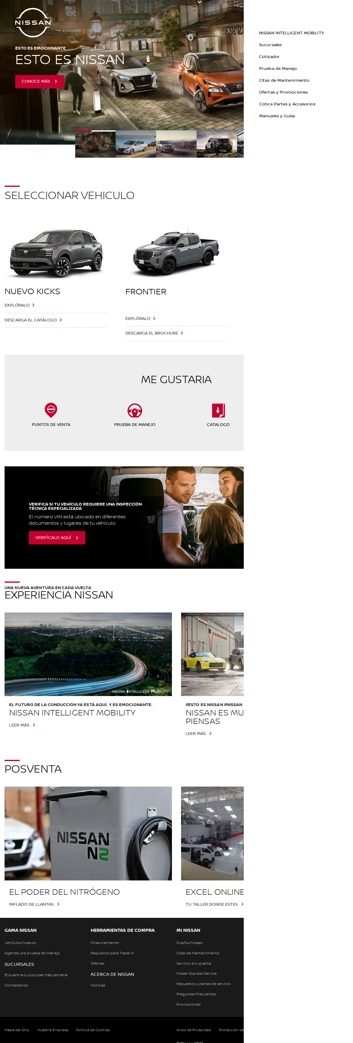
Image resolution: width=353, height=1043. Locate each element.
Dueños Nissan (171, 8)
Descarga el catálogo (31, 320)
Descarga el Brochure (151, 333)
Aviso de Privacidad (194, 1030)
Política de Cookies (93, 1030)
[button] (342, 8)
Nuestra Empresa (52, 1030)
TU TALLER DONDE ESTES (212, 904)
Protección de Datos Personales (247, 1030)
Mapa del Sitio (17, 1030)
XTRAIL (260, 292)
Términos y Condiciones (305, 1030)
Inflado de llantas (31, 904)
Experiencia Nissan (228, 8)
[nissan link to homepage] (33, 22)
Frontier (146, 292)
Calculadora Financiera (300, 8)
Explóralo (17, 305)
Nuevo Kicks (32, 291)
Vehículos (130, 8)
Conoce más (36, 81)
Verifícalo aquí (53, 537)
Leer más (19, 725)
